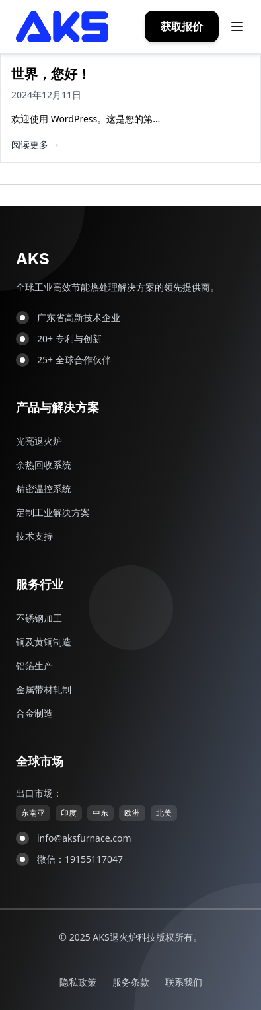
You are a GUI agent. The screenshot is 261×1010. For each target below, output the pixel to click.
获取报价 (182, 26)
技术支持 (34, 536)
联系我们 (183, 982)
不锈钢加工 (39, 618)
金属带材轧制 (43, 689)
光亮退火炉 (39, 441)
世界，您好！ (51, 74)
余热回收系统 (43, 464)
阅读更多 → (35, 144)
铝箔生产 (34, 665)
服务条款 (130, 982)
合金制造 (34, 713)
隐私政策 (77, 982)
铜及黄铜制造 (43, 641)
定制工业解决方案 (53, 512)
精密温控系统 (43, 488)
